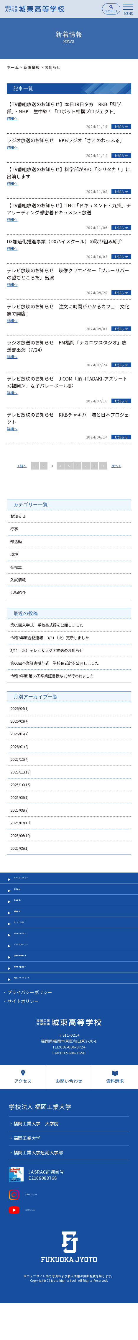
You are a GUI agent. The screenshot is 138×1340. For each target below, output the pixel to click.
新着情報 (32, 67)
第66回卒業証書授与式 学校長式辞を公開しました (54, 663)
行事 (14, 529)
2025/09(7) (19, 797)
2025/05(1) (19, 848)
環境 (14, 554)
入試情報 (18, 579)
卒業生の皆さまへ (30, 1000)
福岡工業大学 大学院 (37, 1163)
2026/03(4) (19, 721)
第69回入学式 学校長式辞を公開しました (46, 625)
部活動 (16, 541)
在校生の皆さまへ (30, 955)
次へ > (116, 465)
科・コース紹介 (28, 940)
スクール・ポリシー (32, 882)
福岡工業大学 (27, 1177)
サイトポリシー (23, 1039)
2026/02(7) (19, 734)
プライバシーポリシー (30, 1030)
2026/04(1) (19, 708)
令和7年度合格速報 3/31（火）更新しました (49, 637)
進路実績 (22, 926)
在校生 (16, 567)
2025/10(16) (20, 784)
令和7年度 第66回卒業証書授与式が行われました (52, 676)
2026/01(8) (19, 746)
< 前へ (22, 465)
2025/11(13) (20, 772)
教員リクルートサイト (34, 1014)
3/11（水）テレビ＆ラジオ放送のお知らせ (46, 650)
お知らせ (121, 126)
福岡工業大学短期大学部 (39, 1192)
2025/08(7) (19, 810)
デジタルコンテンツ (32, 970)
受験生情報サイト (30, 985)
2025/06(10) (20, 835)
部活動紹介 (24, 911)
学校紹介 (22, 896)
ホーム (13, 67)
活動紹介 (18, 592)
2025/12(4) (19, 759)
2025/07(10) (20, 823)
